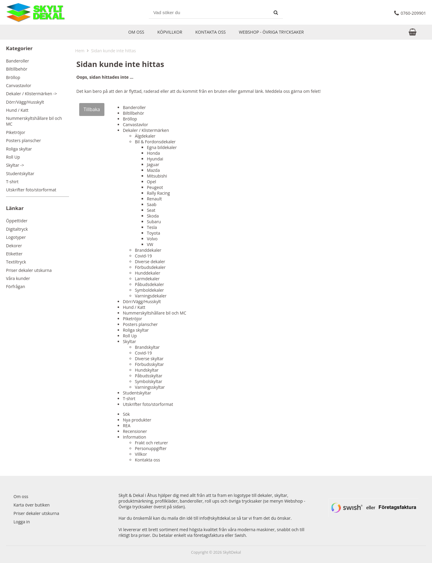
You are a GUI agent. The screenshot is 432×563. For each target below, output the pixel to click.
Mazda (153, 170)
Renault (154, 199)
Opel (151, 181)
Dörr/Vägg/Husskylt (25, 102)
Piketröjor (15, 132)
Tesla (152, 227)
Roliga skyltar (19, 149)
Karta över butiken (32, 505)
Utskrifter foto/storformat (31, 190)
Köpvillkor (169, 32)
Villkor (141, 454)
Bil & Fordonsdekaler (155, 142)
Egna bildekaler (162, 147)
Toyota (153, 233)
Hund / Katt (17, 110)
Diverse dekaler (150, 261)
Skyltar (129, 341)
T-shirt (12, 181)
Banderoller (17, 61)
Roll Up (13, 157)
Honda (153, 153)
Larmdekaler (147, 279)
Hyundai (155, 159)
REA (126, 425)
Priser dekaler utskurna (29, 270)
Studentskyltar (20, 173)
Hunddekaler (147, 273)
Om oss (136, 32)
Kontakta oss (210, 32)
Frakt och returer (151, 443)
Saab (151, 204)
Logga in (22, 522)
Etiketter (14, 254)
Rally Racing (158, 193)
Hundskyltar (146, 370)
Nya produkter (137, 420)
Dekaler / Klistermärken (146, 130)
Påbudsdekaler (149, 284)
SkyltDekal (232, 552)
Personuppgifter (150, 448)
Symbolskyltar (148, 381)
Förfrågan (15, 286)
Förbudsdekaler (150, 267)
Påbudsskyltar (148, 376)
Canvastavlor (18, 85)
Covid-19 (143, 256)
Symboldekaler (149, 290)
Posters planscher (23, 140)
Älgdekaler (145, 136)
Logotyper (16, 237)
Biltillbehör (16, 69)
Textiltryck (16, 262)
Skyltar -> (15, 165)
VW (150, 244)
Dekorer (14, 245)
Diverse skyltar (149, 358)
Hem (79, 50)
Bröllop (13, 77)
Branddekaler (148, 250)
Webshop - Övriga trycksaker (271, 32)
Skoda (153, 216)
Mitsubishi (157, 176)
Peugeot (155, 187)
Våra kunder (18, 278)
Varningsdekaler (150, 296)
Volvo (152, 239)
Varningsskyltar (150, 387)
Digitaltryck (17, 229)
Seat (151, 210)
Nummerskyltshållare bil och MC (34, 121)
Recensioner (135, 431)
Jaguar (153, 164)
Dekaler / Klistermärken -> (31, 93)
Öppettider (17, 221)
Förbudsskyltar (149, 364)
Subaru (154, 221)
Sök (126, 414)
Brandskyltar (147, 347)
